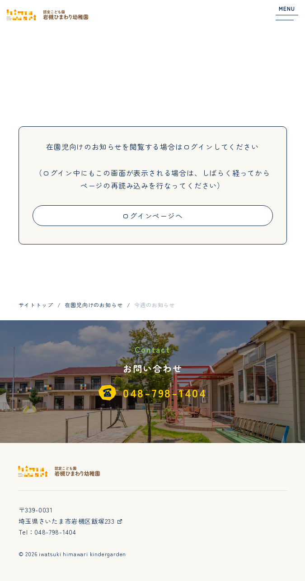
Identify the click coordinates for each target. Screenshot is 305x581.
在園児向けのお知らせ (93, 305)
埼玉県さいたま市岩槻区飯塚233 (71, 521)
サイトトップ (36, 305)
